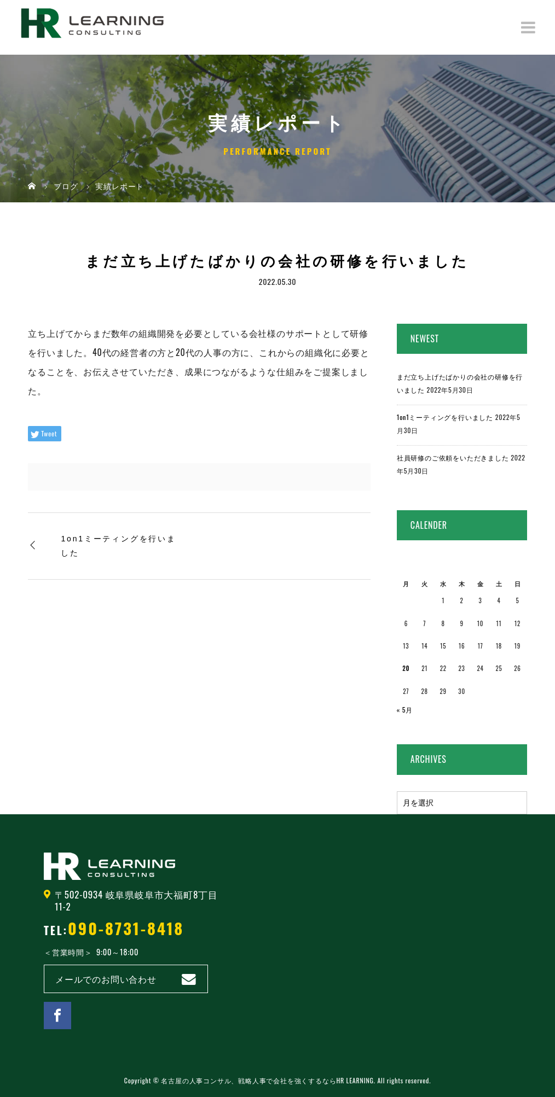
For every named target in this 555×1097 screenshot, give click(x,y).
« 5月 (405, 709)
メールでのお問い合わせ (106, 978)
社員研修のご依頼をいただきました (453, 457)
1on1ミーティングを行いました (118, 545)
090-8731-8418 (126, 928)
